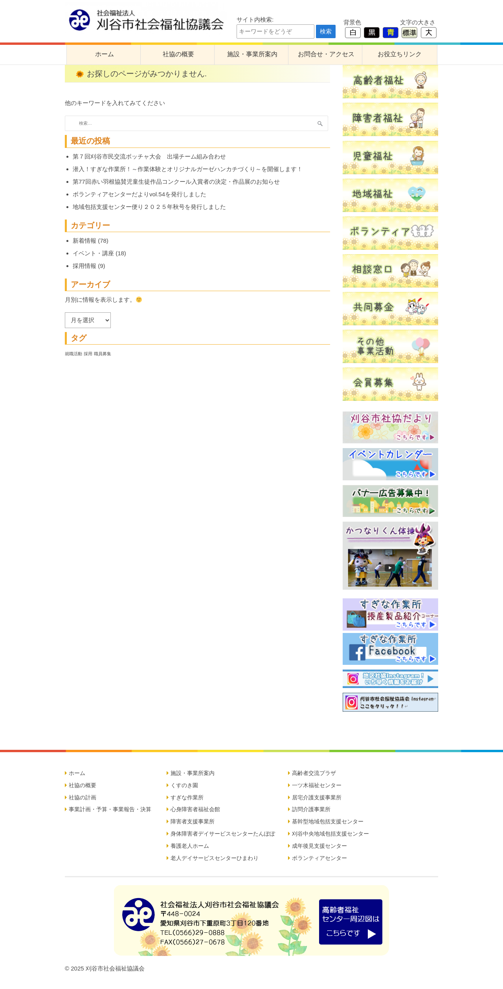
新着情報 (84, 240)
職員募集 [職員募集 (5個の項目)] (102, 353)
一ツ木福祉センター (316, 785)
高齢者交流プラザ (314, 773)
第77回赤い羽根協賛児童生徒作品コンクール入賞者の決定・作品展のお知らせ (176, 181)
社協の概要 (178, 54)
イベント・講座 (93, 253)
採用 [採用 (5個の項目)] (88, 353)
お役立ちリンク (400, 54)
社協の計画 (82, 797)
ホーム (104, 54)
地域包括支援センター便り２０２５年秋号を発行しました (149, 206)
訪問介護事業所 (311, 809)
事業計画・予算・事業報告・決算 (110, 809)
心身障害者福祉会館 (195, 809)
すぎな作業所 (187, 797)
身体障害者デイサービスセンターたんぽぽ (223, 833)
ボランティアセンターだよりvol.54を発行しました (139, 194)
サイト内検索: (255, 19)
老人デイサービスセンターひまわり (215, 858)
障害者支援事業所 (193, 821)
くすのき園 (184, 785)
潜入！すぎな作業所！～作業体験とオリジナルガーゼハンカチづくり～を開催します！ (188, 169)
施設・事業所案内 (252, 54)
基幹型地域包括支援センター (327, 821)
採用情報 (84, 265)
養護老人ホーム (190, 846)
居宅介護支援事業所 (316, 797)
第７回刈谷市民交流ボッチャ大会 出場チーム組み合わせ (149, 156)
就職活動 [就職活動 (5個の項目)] (73, 353)
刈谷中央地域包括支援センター (330, 833)
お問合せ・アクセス (326, 54)
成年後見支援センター (319, 846)
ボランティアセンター (319, 858)
